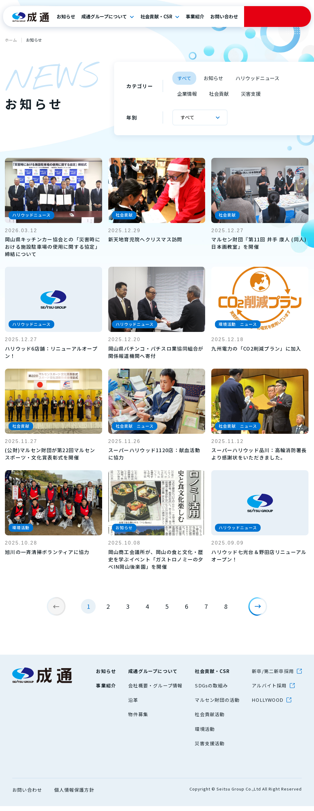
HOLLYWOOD (267, 704)
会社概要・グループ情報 (155, 690)
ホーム (11, 40)
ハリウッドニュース (257, 78)
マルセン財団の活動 (217, 704)
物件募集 (138, 719)
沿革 (133, 704)
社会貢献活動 (209, 719)
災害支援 (251, 93)
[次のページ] (260, 608)
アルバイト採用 (269, 690)
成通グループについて (104, 16)
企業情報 (187, 93)
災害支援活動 (209, 748)
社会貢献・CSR (156, 16)
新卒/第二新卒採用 (273, 675)
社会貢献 (219, 93)
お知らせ (66, 16)
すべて (184, 78)
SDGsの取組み (211, 690)
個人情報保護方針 (74, 794)
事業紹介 (195, 16)
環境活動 (205, 733)
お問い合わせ (224, 16)
